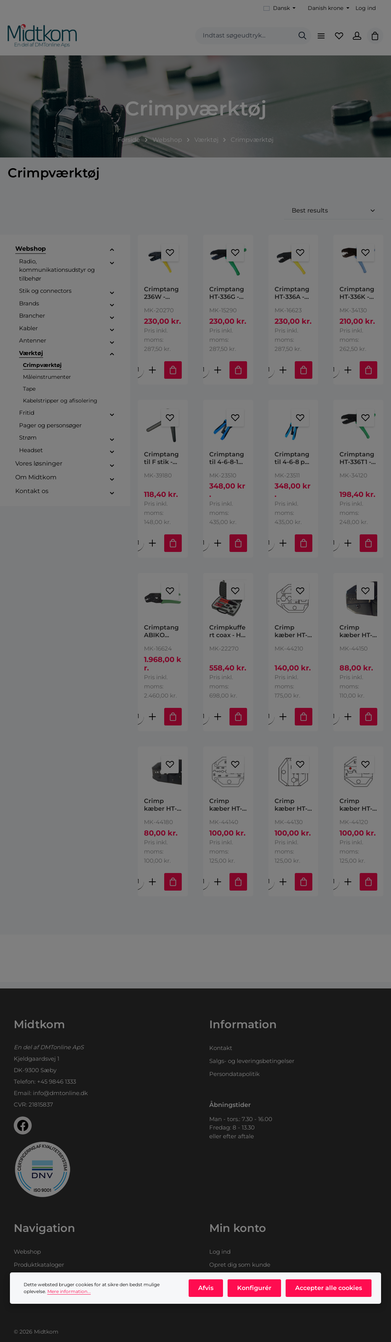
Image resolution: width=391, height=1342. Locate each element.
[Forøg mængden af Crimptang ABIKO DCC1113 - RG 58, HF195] (152, 722)
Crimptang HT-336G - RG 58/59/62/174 (226, 298)
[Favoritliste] (336, 38)
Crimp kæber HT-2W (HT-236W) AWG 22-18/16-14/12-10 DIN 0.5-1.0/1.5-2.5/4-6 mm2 (357, 811)
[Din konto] (355, 38)
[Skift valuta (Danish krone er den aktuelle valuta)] (328, 8)
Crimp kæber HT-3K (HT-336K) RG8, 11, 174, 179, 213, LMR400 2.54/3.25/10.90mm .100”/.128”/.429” (162, 811)
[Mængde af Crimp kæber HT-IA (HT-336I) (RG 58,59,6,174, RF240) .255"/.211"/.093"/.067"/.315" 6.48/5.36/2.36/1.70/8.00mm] (268, 722)
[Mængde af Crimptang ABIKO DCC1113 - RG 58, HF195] (138, 722)
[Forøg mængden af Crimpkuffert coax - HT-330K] (217, 722)
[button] (112, 255)
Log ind (365, 8)
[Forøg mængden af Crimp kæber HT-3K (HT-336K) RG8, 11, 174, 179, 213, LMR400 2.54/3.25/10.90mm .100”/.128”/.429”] (152, 887)
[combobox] (240, 38)
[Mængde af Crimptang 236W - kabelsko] (138, 374)
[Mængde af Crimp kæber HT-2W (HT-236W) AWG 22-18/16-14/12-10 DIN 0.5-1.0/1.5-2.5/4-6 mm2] (333, 887)
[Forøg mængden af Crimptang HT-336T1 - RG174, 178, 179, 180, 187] (348, 548)
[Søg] (298, 38)
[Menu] (317, 38)
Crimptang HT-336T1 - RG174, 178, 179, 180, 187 (357, 463)
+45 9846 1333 (56, 1081)
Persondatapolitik (234, 1073)
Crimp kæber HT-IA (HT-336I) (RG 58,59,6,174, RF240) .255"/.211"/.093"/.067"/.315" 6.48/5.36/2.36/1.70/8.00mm (293, 637)
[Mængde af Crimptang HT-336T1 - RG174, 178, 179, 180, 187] (333, 548)
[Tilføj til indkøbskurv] (173, 374)
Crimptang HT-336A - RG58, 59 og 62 (293, 298)
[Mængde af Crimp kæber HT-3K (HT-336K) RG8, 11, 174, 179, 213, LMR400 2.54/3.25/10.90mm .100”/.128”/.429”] (138, 887)
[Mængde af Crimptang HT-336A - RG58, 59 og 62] (268, 374)
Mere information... (69, 1293)
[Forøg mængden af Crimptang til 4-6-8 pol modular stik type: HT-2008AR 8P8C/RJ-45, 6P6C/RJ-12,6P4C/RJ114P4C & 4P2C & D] (282, 548)
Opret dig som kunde (239, 1264)
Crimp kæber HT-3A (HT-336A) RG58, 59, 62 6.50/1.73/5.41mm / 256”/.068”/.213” (293, 811)
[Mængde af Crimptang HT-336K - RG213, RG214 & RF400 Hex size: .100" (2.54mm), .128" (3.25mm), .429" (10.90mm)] (333, 374)
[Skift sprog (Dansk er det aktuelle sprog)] (280, 8)
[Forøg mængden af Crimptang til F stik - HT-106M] (152, 548)
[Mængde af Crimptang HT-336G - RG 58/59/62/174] (203, 374)
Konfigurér (256, 1289)
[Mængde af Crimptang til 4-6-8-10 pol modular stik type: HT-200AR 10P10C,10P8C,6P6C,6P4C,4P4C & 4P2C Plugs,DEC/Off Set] (203, 548)
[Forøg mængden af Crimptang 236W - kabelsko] (152, 374)
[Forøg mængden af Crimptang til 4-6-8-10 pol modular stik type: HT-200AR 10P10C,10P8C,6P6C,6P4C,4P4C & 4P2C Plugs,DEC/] (217, 548)
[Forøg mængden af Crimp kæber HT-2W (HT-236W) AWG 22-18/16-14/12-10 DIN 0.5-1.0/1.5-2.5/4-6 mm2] (348, 887)
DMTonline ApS (62, 1047)
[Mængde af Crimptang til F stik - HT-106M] (138, 548)
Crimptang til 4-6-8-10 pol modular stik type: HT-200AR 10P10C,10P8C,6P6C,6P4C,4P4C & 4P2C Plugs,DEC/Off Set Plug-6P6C (227, 463)
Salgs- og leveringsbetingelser (251, 1061)
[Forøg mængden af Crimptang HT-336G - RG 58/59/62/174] (217, 374)
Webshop (27, 1251)
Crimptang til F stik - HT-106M (161, 463)
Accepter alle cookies (329, 1289)
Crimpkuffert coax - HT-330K (228, 637)
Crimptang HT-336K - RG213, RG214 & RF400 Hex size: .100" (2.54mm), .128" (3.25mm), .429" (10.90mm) (356, 298)
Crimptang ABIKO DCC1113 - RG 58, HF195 (161, 637)
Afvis (209, 1289)
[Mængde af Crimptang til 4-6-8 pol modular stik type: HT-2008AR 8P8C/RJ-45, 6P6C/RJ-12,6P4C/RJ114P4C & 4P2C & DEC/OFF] (268, 548)
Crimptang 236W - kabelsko (161, 298)
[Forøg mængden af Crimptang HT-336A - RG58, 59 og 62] (282, 374)
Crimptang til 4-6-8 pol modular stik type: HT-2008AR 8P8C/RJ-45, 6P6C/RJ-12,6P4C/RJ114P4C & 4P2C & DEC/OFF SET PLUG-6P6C (293, 463)
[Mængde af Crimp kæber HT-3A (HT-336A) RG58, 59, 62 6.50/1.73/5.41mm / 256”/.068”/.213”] (268, 887)
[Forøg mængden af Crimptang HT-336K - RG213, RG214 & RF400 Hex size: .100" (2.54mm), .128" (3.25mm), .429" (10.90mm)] (348, 374)
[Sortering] (333, 215)
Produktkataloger (39, 1264)
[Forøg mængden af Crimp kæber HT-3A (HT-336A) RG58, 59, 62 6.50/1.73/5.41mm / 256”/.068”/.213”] (282, 887)
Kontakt (220, 1048)
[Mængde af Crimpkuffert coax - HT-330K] (203, 722)
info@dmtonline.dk (60, 1093)
